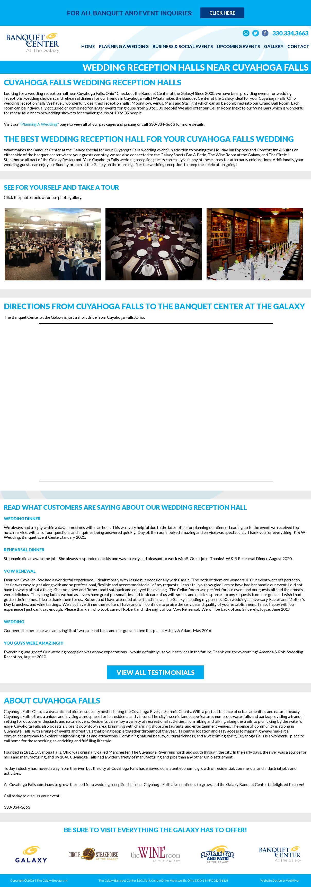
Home (88, 46)
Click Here (222, 13)
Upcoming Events (238, 46)
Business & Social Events (183, 46)
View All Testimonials (156, 672)
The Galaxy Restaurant (52, 880)
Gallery (273, 46)
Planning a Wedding (124, 46)
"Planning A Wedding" (39, 124)
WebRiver (293, 880)
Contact (298, 46)
